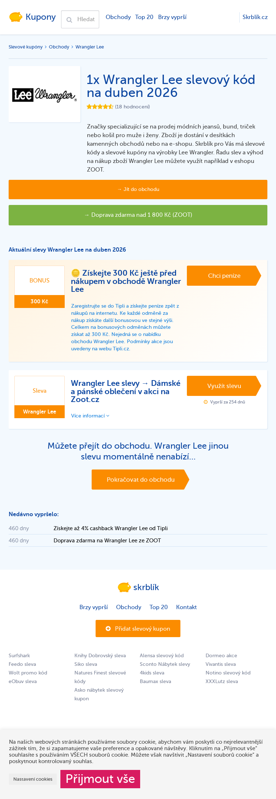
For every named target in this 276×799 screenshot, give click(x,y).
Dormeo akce (221, 655)
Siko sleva (85, 664)
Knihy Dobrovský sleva (100, 655)
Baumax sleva (155, 681)
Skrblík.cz (255, 17)
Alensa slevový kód (162, 655)
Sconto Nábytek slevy (165, 664)
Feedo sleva (22, 664)
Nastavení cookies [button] (32, 779)
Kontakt (186, 607)
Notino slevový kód (228, 673)
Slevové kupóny (26, 47)
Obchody (118, 17)
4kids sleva (152, 673)
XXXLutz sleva (222, 681)
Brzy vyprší (172, 17)
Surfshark (19, 655)
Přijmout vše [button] (100, 779)
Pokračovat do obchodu (141, 479)
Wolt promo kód (28, 673)
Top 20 (144, 17)
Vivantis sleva (221, 664)
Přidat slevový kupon (138, 629)
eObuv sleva (23, 681)
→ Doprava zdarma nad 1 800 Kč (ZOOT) (138, 215)
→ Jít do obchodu (138, 189)
